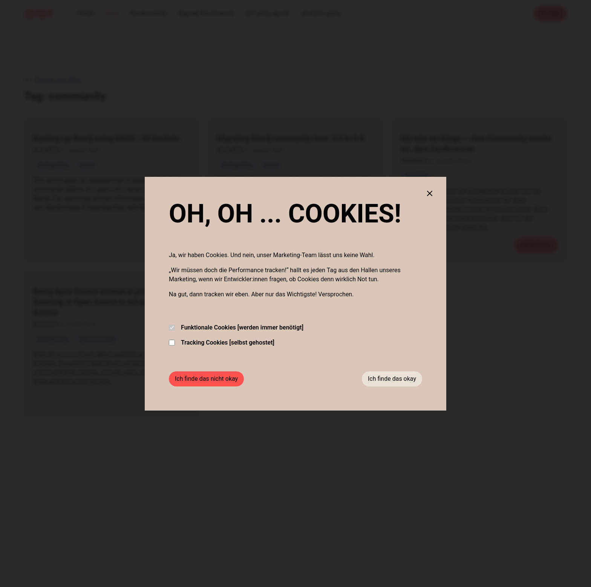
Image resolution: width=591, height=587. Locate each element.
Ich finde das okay (392, 378)
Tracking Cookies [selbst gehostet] (221, 342)
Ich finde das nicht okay (206, 378)
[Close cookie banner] (429, 193)
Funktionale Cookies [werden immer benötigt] (236, 327)
